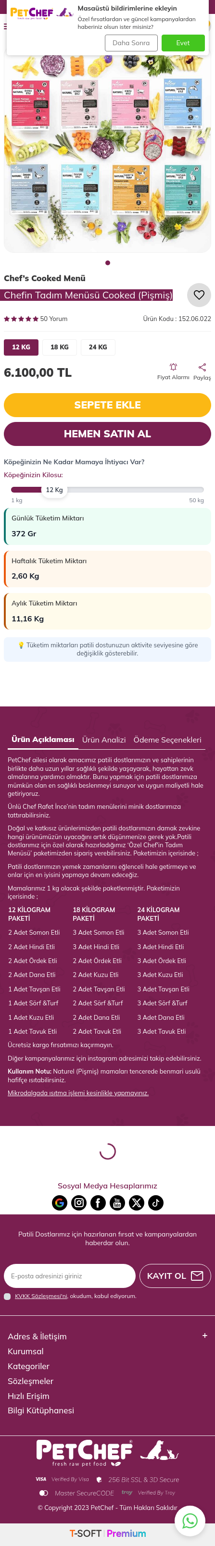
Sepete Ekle (107, 404)
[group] (107, 149)
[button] (107, 262)
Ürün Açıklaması (43, 739)
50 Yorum (35, 318)
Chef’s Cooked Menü (45, 278)
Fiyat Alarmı (173, 372)
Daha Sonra (131, 42)
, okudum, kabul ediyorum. (70, 1296)
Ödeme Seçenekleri (168, 739)
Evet (183, 42)
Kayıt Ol (175, 1275)
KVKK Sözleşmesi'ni (41, 1295)
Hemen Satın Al (107, 433)
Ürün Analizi (104, 739)
